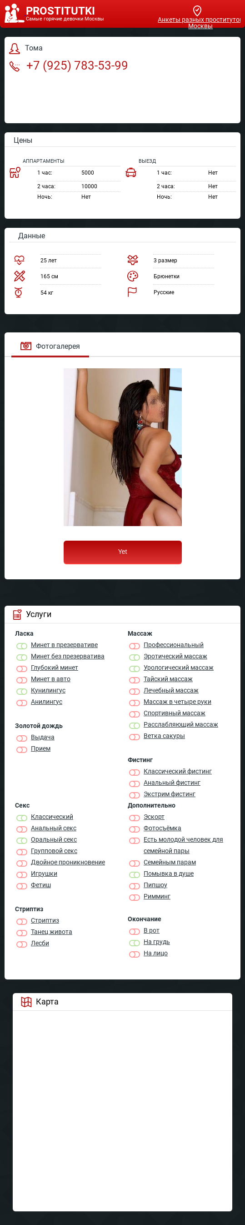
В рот (152, 930)
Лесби (40, 943)
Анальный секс (53, 828)
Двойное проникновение (68, 862)
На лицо (156, 953)
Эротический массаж (175, 656)
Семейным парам (170, 862)
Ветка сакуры (164, 735)
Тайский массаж (168, 679)
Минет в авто (50, 679)
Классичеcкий (52, 816)
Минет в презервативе (64, 644)
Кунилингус (48, 690)
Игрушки (44, 873)
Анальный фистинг (172, 782)
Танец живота (51, 931)
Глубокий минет (54, 667)
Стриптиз (45, 920)
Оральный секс (54, 839)
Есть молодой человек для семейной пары (183, 845)
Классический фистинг (178, 771)
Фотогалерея (50, 346)
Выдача (43, 737)
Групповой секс (54, 850)
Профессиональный (174, 644)
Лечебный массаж (171, 690)
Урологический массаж (179, 667)
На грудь (157, 941)
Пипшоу (155, 885)
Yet (122, 551)
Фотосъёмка (162, 828)
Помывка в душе (169, 873)
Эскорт (154, 816)
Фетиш (41, 885)
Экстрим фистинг (169, 794)
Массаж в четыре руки (177, 701)
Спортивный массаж (174, 713)
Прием (40, 748)
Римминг (157, 896)
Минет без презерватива (68, 656)
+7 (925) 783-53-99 (68, 65)
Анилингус (46, 701)
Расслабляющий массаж (181, 724)
